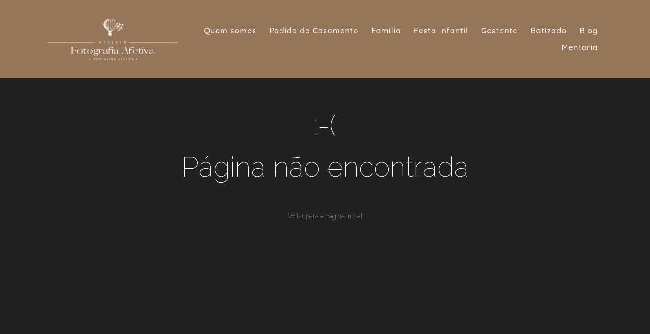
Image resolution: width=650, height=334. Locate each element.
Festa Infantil (441, 30)
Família (386, 30)
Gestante (499, 30)
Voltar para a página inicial (325, 216)
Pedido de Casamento (313, 30)
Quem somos (230, 30)
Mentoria (580, 47)
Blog (589, 30)
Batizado (549, 30)
